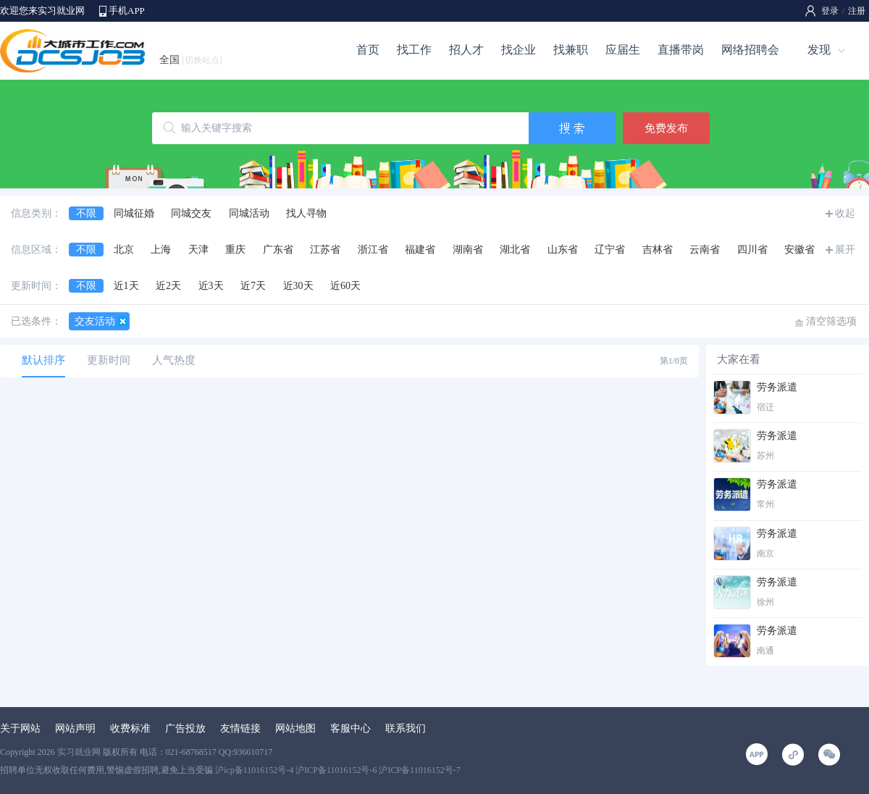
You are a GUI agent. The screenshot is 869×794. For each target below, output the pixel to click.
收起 (845, 213)
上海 (161, 249)
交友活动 (95, 321)
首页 (367, 49)
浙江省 (373, 249)
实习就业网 (79, 752)
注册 (856, 11)
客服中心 (350, 728)
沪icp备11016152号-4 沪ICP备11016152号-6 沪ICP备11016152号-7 (338, 770)
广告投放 (185, 728)
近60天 (345, 285)
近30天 (298, 285)
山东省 (562, 249)
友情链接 (240, 728)
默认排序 (43, 360)
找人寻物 (306, 213)
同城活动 (249, 213)
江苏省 (325, 249)
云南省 (704, 249)
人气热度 (174, 360)
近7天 (253, 285)
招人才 (466, 49)
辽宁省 (610, 249)
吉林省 (657, 249)
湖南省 (468, 249)
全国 (190, 59)
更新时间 (108, 360)
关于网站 (20, 728)
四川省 (752, 249)
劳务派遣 (777, 387)
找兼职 (570, 49)
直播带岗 (681, 49)
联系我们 (405, 728)
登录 (830, 11)
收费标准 (130, 728)
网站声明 (75, 728)
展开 (845, 249)
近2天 (168, 285)
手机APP (127, 10)
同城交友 (191, 213)
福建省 (420, 249)
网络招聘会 (750, 49)
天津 (198, 249)
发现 (819, 49)
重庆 (235, 249)
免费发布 (666, 128)
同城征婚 (134, 213)
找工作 (414, 49)
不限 (86, 213)
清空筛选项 (831, 321)
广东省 (278, 249)
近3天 (211, 285)
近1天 (126, 285)
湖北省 (515, 249)
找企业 (518, 49)
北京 (124, 249)
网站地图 (295, 728)
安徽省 (799, 249)
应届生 (622, 49)
